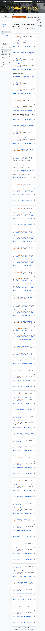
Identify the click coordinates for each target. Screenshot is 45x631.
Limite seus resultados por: (6, 44)
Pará (5, 68)
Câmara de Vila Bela (19, 152)
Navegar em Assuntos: (5, 16)
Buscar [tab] (6, 20)
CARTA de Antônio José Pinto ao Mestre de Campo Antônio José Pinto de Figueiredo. (23, 420)
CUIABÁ (5, 63)
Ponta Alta (4, 33)
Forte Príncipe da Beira (5, 52)
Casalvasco (5, 64)
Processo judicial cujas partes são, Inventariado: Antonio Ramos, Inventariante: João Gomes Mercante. (23, 130)
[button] (36, 1)
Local (2, 47)
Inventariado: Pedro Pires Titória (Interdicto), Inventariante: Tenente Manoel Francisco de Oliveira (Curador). (23, 63)
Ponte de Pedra (4, 38)
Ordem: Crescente (32, 28)
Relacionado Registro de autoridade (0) (33, 17)
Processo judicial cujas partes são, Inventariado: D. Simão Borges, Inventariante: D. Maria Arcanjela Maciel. (23, 46)
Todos (2, 49)
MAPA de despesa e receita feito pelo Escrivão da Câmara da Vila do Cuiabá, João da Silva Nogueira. (23, 351)
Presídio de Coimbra (5, 59)
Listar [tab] (2, 20)
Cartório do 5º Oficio (19, 37)
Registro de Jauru (5, 70)
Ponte (3, 37)
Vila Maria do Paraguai (5, 57)
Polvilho (3, 29)
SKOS (38, 20)
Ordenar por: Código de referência (23, 28)
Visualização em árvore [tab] (5, 19)
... (2, 22)
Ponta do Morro (5, 35)
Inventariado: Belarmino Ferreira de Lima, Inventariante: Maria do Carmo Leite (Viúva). (23, 76)
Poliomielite (4, 24)
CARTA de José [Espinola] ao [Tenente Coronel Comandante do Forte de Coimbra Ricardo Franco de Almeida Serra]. (23, 524)
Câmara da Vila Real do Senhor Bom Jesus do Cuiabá (24, 158)
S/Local (5, 66)
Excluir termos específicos (30, 32)
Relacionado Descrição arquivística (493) (19, 17)
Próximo (31, 629)
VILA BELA (5, 61)
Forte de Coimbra (18, 360)
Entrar (42, 1)
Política (3, 26)
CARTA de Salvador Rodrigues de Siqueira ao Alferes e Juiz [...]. (23, 346)
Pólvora (3, 31)
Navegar (9, 1)
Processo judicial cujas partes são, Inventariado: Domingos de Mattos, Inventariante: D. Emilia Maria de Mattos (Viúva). (23, 99)
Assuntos (19, 22)
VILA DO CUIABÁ (5, 54)
